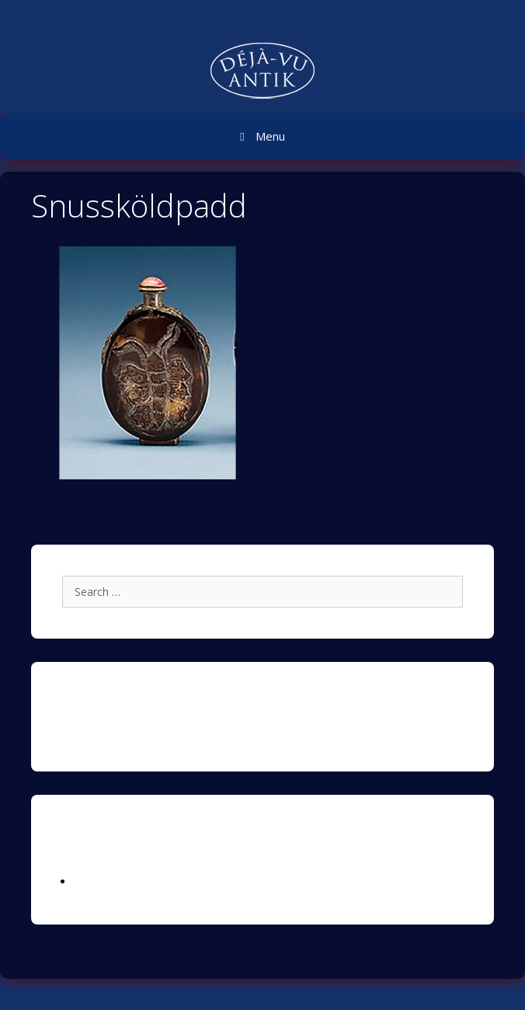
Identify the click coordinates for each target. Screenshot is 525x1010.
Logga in (95, 881)
